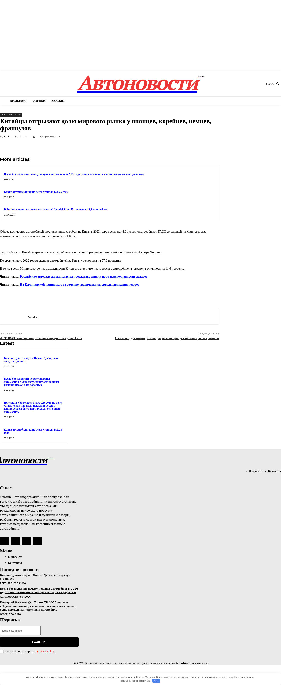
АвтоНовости (11, 114)
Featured (6, 583)
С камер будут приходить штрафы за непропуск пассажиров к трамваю (167, 338)
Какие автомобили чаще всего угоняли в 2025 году (36, 191)
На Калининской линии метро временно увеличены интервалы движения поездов (80, 284)
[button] (273, 84)
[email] (20, 630)
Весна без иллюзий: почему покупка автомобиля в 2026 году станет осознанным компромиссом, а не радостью (74, 174)
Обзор (4, 614)
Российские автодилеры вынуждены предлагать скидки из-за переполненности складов (84, 276)
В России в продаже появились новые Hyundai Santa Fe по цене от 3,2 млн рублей (55, 209)
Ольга (8, 136)
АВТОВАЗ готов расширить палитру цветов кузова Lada (41, 338)
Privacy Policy (45, 651)
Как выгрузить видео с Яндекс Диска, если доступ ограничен (31, 360)
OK (156, 680)
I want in (39, 641)
